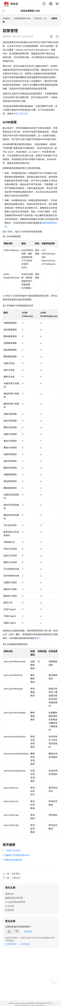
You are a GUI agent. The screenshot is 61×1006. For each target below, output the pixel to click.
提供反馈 (28, 931)
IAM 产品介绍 (20, 113)
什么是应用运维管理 (15, 902)
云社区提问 (25, 944)
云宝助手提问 (11, 944)
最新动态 (9, 894)
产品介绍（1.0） (41, 18)
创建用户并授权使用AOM (17, 855)
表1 (6, 231)
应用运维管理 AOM (22, 18)
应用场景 (9, 910)
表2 (4, 295)
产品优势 (9, 906)
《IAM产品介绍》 (13, 850)
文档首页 (6, 18)
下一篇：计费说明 (11, 878)
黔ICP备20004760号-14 (44, 1003)
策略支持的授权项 (13, 860)
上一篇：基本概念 (11, 873)
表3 (38, 638)
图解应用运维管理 (14, 898)
